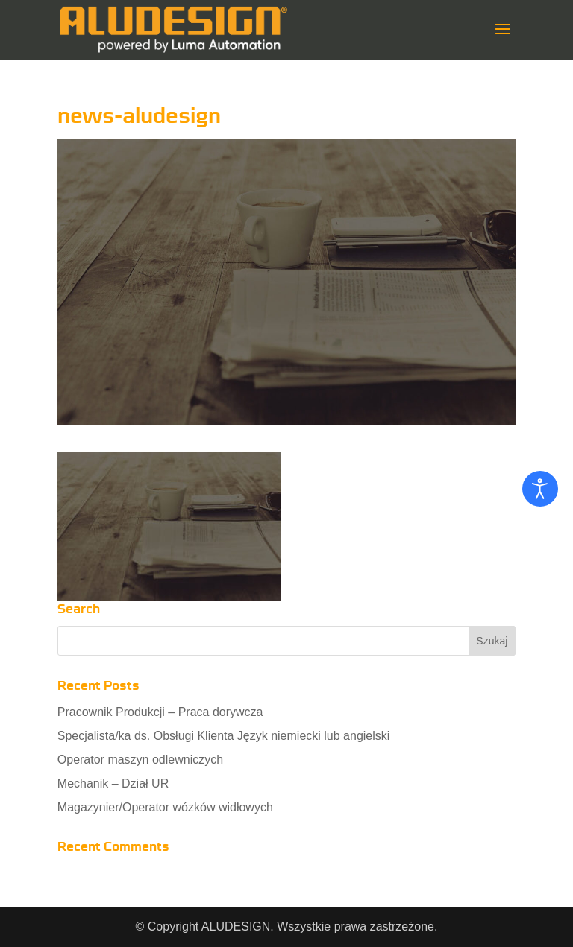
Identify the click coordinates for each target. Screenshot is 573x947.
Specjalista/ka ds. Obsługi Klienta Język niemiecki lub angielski (223, 735)
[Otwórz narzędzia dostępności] (540, 489)
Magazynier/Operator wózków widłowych (165, 807)
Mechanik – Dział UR (113, 783)
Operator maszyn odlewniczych (140, 759)
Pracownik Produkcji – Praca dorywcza (160, 712)
